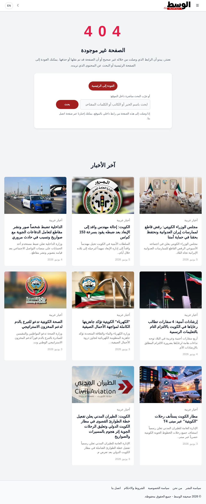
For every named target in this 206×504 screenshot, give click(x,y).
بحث (67, 104)
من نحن (177, 488)
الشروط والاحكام (134, 488)
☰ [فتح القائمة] (197, 5)
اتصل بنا (116, 488)
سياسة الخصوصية (158, 488)
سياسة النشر (193, 488)
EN (9, 5)
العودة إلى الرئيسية (103, 85)
